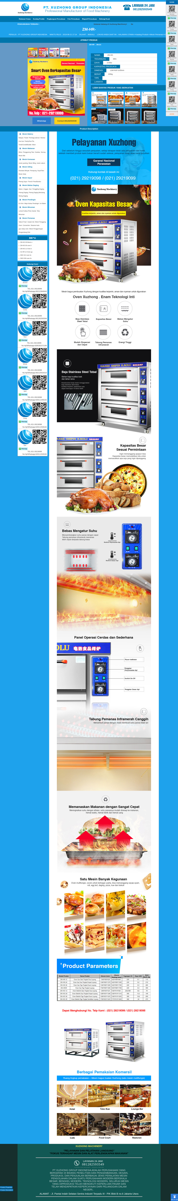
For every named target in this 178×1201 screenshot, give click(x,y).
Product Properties (6, 1187)
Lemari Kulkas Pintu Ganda (27, 211)
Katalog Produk (38, 19)
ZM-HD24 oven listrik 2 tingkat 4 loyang (105, 122)
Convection (26, 225)
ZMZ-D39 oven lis (26, 258)
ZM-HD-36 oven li (25, 245)
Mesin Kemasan (28, 159)
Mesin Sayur (27, 178)
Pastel (26, 138)
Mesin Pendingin (29, 200)
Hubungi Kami (104, 19)
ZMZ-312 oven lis (25, 255)
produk (172, 114)
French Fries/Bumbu (34, 181)
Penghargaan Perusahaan (56, 19)
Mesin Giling (27, 167)
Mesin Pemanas (156, 34)
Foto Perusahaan (74, 19)
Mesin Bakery (27, 134)
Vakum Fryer (23, 222)
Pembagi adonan (34, 138)
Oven (20, 225)
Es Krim (21, 203)
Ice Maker (43, 203)
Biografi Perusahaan (89, 19)
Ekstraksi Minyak (24, 170)
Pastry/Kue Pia (29, 141)
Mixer (34, 145)
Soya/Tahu (40, 170)
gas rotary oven (24, 229)
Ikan (30, 189)
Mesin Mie (22, 155)
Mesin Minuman (28, 207)
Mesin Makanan (28, 148)
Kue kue (21, 141)
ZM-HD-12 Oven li (26, 249)
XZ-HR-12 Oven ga (26, 252)
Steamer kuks (35, 225)
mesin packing (23, 163)
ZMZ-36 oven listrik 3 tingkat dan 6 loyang (122, 122)
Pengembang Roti (24, 232)
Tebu (38, 211)
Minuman (22, 214)
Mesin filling (32, 163)
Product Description (6, 1190)
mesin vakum (41, 163)
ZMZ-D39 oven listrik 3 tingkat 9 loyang (155, 122)
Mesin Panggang (40, 222)
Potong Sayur (23, 181)
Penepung (33, 170)
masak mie (30, 222)
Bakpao (21, 138)
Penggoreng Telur (28, 152)
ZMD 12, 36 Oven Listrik (150, 105)
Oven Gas (99, 105)
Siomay (43, 152)
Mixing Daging (23, 196)
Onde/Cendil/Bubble (25, 145)
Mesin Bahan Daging (30, 185)
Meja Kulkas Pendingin (31, 203)
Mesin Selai (22, 174)
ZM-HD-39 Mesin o (26, 242)
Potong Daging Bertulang (37, 192)
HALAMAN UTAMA (126, 34)
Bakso (21, 189)
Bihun (20, 152)
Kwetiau (37, 152)
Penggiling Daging (38, 189)
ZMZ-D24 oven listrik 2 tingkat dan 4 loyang (140, 122)
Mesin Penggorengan (36, 229)
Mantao (42, 138)
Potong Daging (23, 192)
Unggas (25, 189)
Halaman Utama (25, 19)
